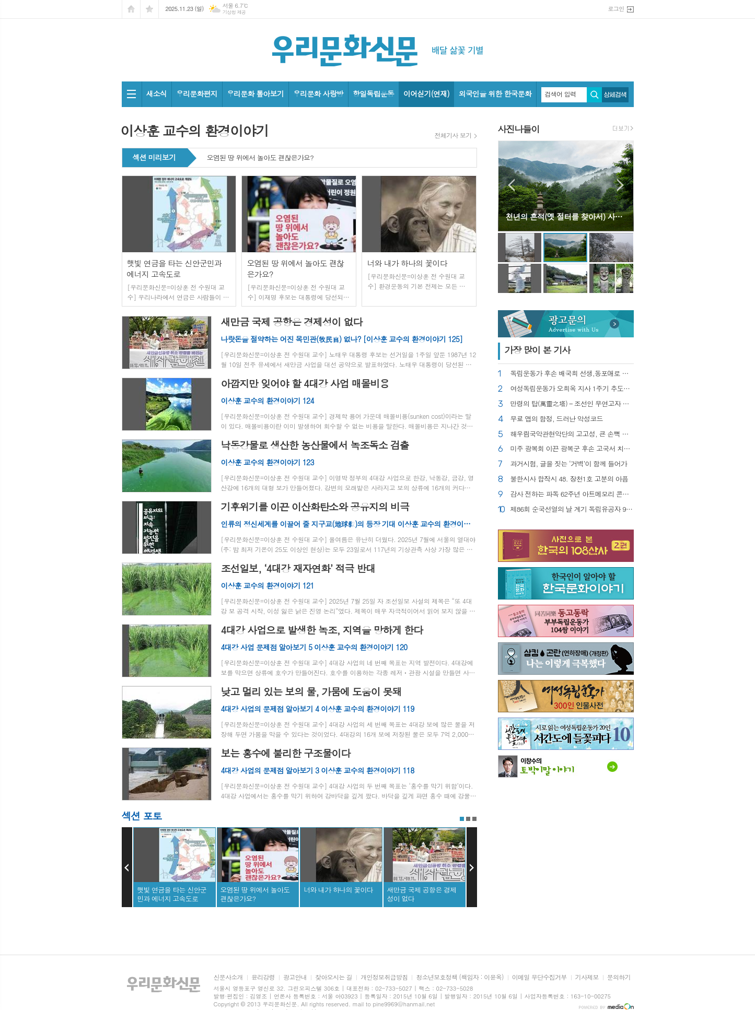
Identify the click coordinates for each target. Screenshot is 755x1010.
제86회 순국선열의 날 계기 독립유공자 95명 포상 (572, 509)
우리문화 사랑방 (318, 93)
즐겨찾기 (149, 9)
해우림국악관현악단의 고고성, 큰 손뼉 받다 (572, 434)
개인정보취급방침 (384, 977)
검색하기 (594, 94)
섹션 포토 (142, 815)
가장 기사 (538, 350)
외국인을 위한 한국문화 (495, 93)
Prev (127, 867)
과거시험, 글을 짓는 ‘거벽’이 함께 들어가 (568, 464)
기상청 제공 (234, 12)
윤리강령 (263, 977)
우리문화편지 (196, 93)
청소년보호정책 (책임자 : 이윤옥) (459, 977)
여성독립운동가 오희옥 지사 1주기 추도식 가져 (572, 388)
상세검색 (615, 94)
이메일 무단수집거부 (539, 977)
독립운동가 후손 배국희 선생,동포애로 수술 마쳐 (572, 373)
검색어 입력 (560, 94)
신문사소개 (228, 977)
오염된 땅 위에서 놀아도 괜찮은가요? (260, 158)
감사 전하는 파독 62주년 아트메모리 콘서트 (572, 494)
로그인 (616, 9)
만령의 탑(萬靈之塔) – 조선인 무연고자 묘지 (572, 404)
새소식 (156, 93)
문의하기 (619, 977)
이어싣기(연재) (426, 93)
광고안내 (295, 977)
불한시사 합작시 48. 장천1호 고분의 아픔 (569, 479)
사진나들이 (519, 129)
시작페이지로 (131, 9)
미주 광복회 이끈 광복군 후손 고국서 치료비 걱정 (572, 448)
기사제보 (587, 977)
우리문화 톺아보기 (255, 93)
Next (472, 867)
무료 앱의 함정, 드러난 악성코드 (556, 419)
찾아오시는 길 (333, 977)
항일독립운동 (373, 93)
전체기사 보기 (453, 135)
